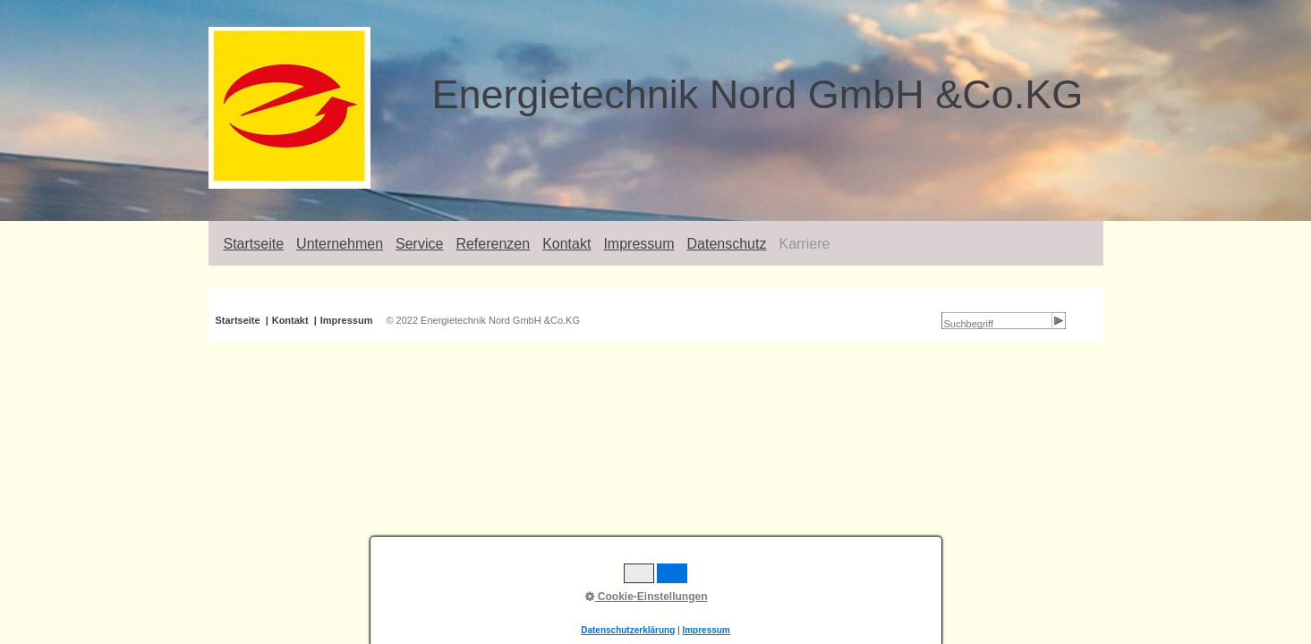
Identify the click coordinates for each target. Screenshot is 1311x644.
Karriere (804, 243)
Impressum (638, 243)
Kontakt (566, 243)
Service (419, 243)
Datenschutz (727, 243)
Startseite (254, 243)
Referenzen (492, 243)
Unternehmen (339, 243)
